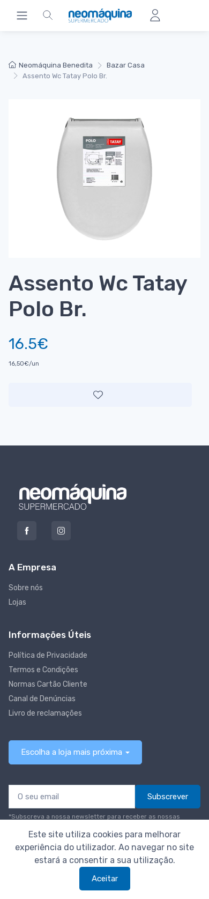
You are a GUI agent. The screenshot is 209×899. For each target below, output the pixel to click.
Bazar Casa (126, 65)
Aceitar (105, 878)
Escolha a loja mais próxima (71, 752)
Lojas (17, 602)
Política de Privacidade (48, 655)
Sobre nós (26, 587)
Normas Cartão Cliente (48, 684)
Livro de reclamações (45, 713)
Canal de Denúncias (42, 698)
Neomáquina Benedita (51, 65)
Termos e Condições (43, 669)
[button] (47, 15)
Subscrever (167, 796)
